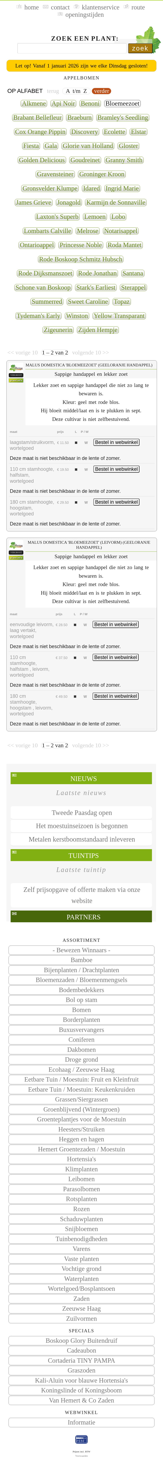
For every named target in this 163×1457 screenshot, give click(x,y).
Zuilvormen (81, 1318)
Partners (84, 917)
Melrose (87, 231)
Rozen (81, 1209)
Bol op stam (81, 999)
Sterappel (133, 287)
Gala (51, 145)
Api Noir (63, 103)
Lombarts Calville (47, 231)
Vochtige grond (81, 1268)
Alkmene (34, 103)
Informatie (81, 1422)
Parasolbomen (81, 1189)
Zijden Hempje (97, 329)
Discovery (84, 131)
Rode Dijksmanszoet (45, 273)
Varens (81, 1248)
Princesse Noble (81, 245)
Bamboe (81, 960)
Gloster (128, 145)
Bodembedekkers (81, 990)
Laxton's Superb (57, 216)
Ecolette (114, 131)
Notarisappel (121, 231)
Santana (133, 273)
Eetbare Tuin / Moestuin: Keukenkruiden (81, 1089)
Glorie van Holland (88, 145)
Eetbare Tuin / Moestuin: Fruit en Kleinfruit (81, 1079)
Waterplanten (81, 1278)
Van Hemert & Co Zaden (81, 1400)
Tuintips (83, 855)
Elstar (138, 131)
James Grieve (33, 202)
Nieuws (83, 778)
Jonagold (69, 202)
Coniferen (81, 1039)
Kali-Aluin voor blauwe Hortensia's (81, 1380)
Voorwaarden (81, 1455)
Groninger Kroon (101, 174)
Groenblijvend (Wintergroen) (81, 1109)
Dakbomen (81, 1049)
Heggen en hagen (81, 1139)
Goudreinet (85, 160)
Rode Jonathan (97, 273)
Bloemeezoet (122, 103)
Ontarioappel (37, 245)
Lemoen (94, 216)
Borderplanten (81, 1019)
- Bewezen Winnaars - (81, 950)
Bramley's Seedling (123, 117)
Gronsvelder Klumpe (50, 188)
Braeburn (79, 117)
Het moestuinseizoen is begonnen (82, 826)
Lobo (118, 216)
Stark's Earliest (95, 287)
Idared (91, 188)
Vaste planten (81, 1258)
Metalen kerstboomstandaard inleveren (82, 839)
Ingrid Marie (122, 188)
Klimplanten (81, 1169)
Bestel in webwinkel (116, 442)
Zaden (81, 1298)
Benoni (90, 103)
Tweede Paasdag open (82, 812)
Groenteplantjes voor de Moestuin (81, 1119)
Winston (77, 315)
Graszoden (81, 1370)
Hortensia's (81, 1159)
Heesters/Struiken (81, 1129)
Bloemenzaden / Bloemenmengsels (81, 979)
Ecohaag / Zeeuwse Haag (82, 1069)
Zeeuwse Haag (81, 1308)
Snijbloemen (81, 1229)
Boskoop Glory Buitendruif (81, 1340)
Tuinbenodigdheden (82, 1239)
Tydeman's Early (38, 315)
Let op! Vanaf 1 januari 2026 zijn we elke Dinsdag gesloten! (81, 66)
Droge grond (81, 1059)
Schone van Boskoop (43, 287)
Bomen (81, 1009)
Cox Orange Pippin (40, 131)
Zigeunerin (58, 329)
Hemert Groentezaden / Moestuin (81, 1149)
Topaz (122, 301)
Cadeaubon (81, 1350)
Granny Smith (124, 160)
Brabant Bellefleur (37, 117)
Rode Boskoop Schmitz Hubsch (80, 259)
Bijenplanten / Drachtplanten (81, 970)
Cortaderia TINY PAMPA (81, 1360)
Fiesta (31, 145)
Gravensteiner (55, 174)
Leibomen (81, 1179)
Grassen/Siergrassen (81, 1099)
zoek (140, 48)
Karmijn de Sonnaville (115, 202)
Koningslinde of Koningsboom (81, 1390)
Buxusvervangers (81, 1029)
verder (101, 91)
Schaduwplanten (81, 1219)
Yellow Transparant (119, 315)
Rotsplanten (81, 1199)
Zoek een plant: (85, 38)
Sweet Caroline (88, 301)
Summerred (47, 301)
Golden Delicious (42, 160)
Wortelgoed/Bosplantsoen (81, 1288)
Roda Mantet (124, 245)
